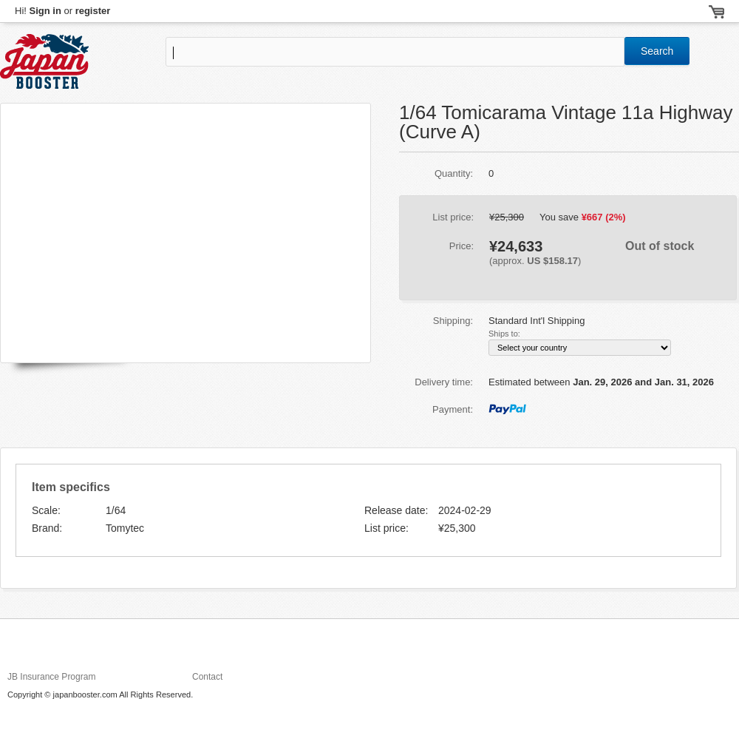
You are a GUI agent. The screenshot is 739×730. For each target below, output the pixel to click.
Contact (207, 677)
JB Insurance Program (51, 677)
